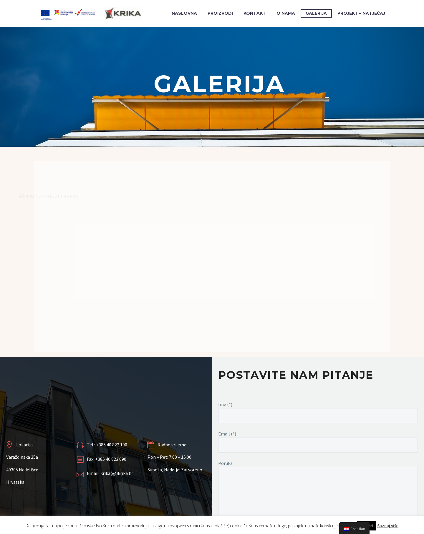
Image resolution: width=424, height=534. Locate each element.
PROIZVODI (220, 13)
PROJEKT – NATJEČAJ (361, 13)
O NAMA (285, 13)
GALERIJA (316, 13)
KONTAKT (255, 13)
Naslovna (184, 13)
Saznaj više (387, 525)
